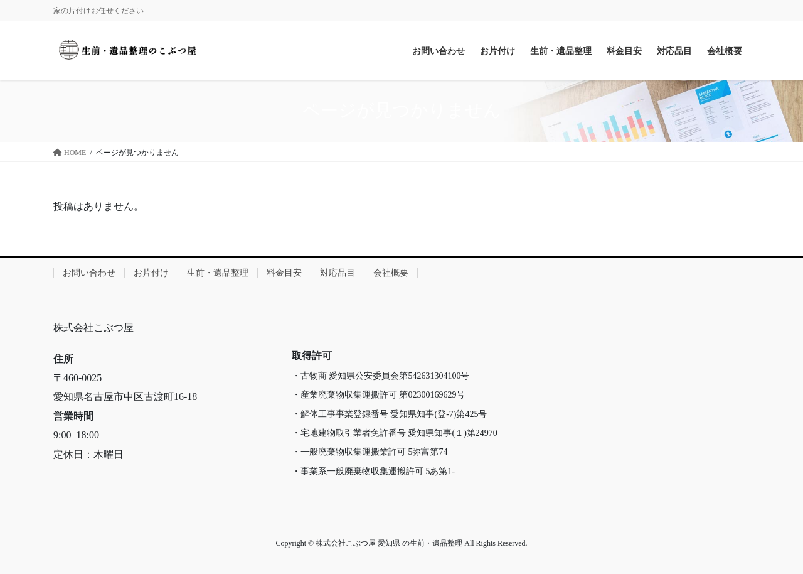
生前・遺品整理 (217, 273)
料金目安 (284, 273)
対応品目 (337, 273)
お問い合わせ (89, 273)
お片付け (151, 273)
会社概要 (390, 273)
